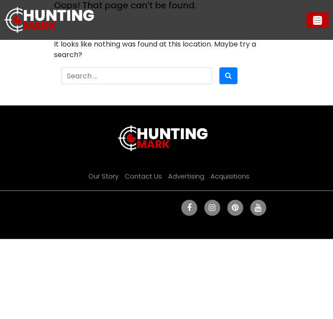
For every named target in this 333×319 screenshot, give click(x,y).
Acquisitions (230, 176)
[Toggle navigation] (317, 20)
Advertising (186, 176)
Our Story (103, 176)
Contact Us (143, 176)
